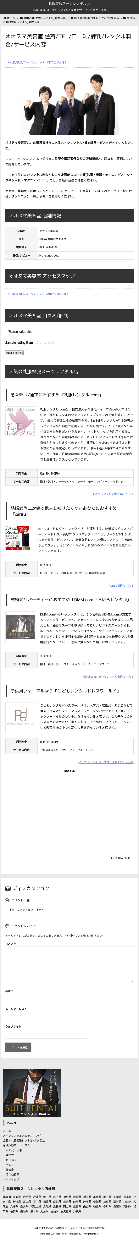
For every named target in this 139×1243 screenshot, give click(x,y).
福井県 (47, 1201)
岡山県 (67, 1206)
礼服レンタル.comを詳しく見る (113, 494)
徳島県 (97, 1206)
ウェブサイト (13, 1027)
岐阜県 (77, 1201)
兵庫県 (14, 1206)
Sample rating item (19, 342)
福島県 (67, 1197)
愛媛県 (117, 1206)
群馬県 (97, 1197)
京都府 (127, 1201)
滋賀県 (117, 1201)
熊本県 (34, 1211)
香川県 (107, 1206)
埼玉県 (107, 1197)
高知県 (127, 1206)
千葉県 (117, 1197)
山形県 (57, 1197)
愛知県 (97, 1201)
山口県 (87, 1206)
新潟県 (17, 1201)
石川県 (37, 1201)
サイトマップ (11, 1179)
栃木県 (87, 1197)
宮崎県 (54, 1211)
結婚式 (10, 1155)
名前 (9, 991)
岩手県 (27, 1197)
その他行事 (12, 1174)
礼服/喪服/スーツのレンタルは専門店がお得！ (37, 62)
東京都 (127, 1197)
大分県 (44, 1211)
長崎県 (24, 1211)
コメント (10, 943)
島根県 (57, 1206)
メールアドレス (15, 1009)
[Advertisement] (69, 811)
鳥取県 (47, 1206)
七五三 (10, 1165)
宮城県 (37, 1197)
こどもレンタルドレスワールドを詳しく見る (106, 762)
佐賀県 (14, 1211)
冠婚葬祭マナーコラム (16, 1145)
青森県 (17, 1197)
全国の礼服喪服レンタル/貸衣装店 (24, 1140)
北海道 (7, 1197)
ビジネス (11, 1160)
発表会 (10, 1169)
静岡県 (87, 1201)
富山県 (27, 1201)
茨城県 (77, 1197)
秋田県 (47, 1197)
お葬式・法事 (14, 1150)
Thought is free (90, 1233)
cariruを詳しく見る (121, 585)
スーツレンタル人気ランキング (22, 1135)
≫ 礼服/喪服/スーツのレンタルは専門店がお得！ (38, 294)
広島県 (77, 1206)
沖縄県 (77, 1211)
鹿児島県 (65, 1211)
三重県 (107, 1201)
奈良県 (24, 1206)
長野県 (67, 1201)
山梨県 (57, 1201)
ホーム (7, 1131)
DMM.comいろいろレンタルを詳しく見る (108, 676)
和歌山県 (35, 1206)
